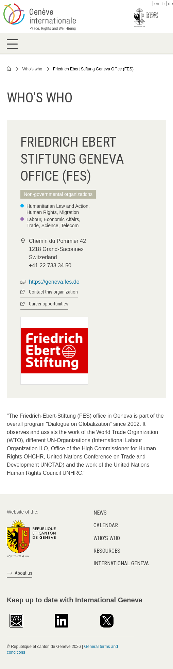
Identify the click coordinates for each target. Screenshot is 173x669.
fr (163, 3)
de (170, 3)
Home (9, 68)
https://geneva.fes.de (54, 282)
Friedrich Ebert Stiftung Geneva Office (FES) (93, 69)
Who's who (32, 69)
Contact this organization (53, 292)
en (156, 3)
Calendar (105, 525)
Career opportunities (48, 303)
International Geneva (121, 563)
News (100, 512)
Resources (106, 551)
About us (23, 573)
